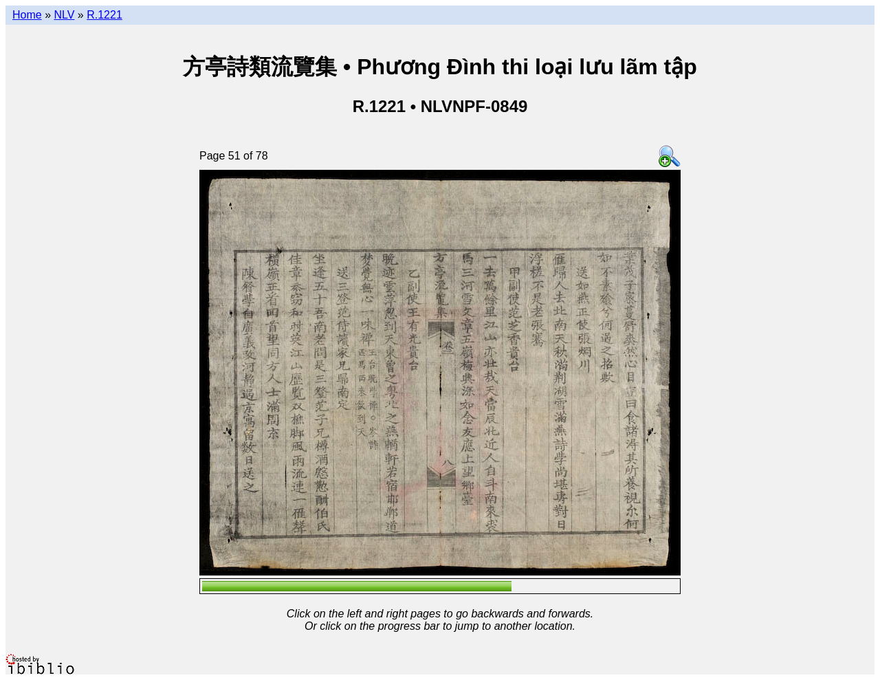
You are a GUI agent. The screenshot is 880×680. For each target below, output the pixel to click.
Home (27, 15)
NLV (64, 15)
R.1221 (104, 15)
